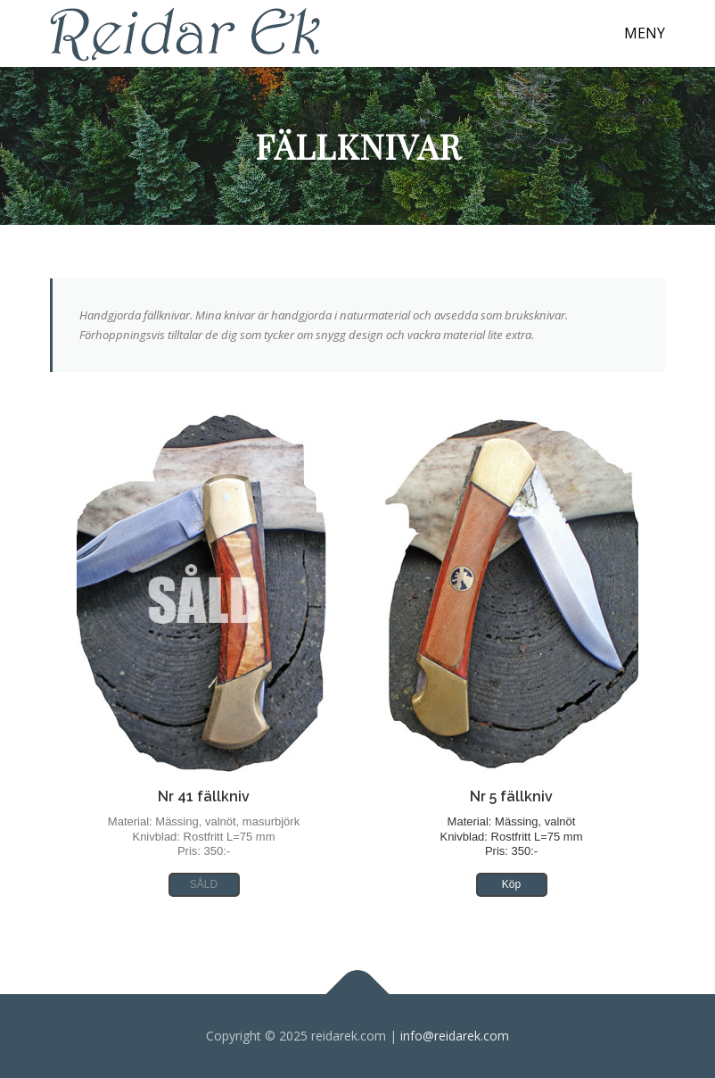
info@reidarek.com (454, 1035)
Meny (644, 33)
